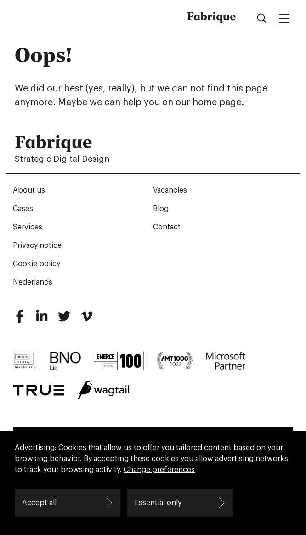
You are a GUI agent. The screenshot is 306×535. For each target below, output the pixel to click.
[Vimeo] (86, 319)
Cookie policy (36, 264)
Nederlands (32, 282)
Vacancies (170, 190)
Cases (23, 208)
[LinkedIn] (41, 319)
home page (217, 102)
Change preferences (159, 469)
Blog (161, 208)
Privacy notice (37, 245)
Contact (167, 227)
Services (27, 227)
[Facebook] (19, 319)
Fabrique (211, 16)
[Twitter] (64, 319)
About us (29, 190)
